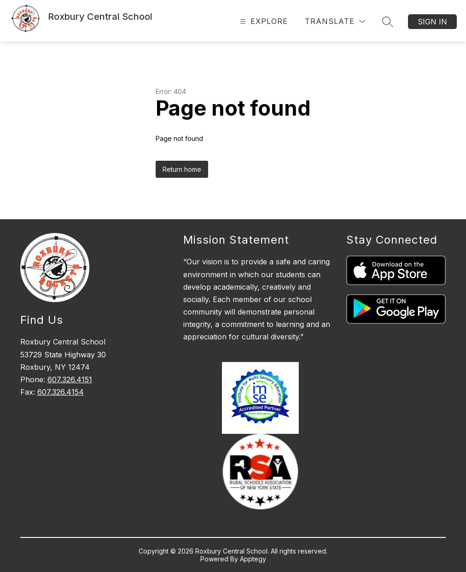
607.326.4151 (69, 379)
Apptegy (253, 559)
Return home (182, 169)
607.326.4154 (60, 392)
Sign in (432, 21)
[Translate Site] (335, 21)
